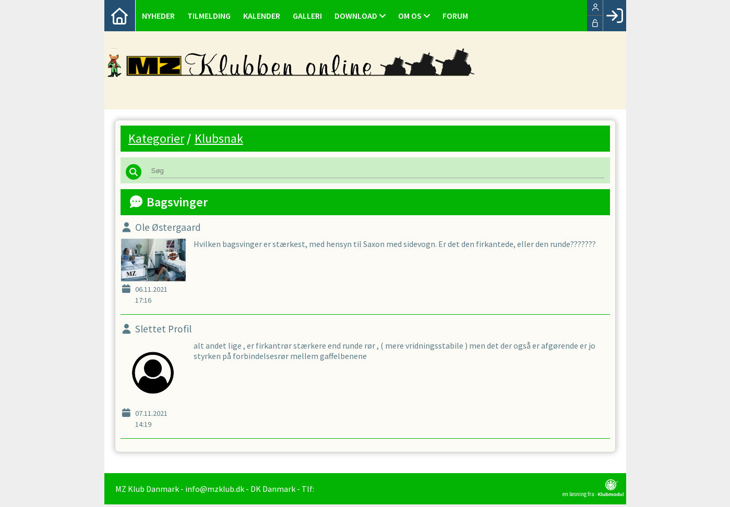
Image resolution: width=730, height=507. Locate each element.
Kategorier (156, 138)
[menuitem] (120, 15)
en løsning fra (593, 491)
